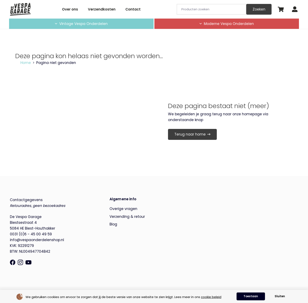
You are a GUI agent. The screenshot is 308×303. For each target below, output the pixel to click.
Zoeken (259, 9)
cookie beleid (211, 297)
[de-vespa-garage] (20, 9)
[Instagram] (20, 262)
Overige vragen (123, 208)
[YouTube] (28, 262)
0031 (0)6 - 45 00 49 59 (31, 234)
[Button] (294, 9)
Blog (113, 224)
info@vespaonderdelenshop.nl (37, 239)
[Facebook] (12, 262)
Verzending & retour (127, 216)
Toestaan (251, 296)
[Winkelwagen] (280, 9)
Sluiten (280, 296)
